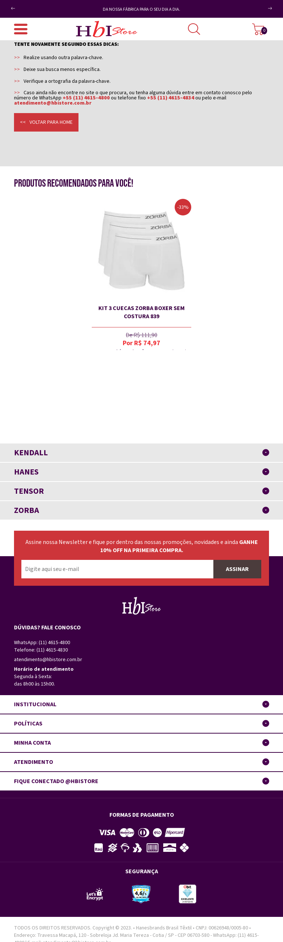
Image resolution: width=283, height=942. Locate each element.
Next (262, 11)
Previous (25, 5)
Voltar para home (51, 122)
